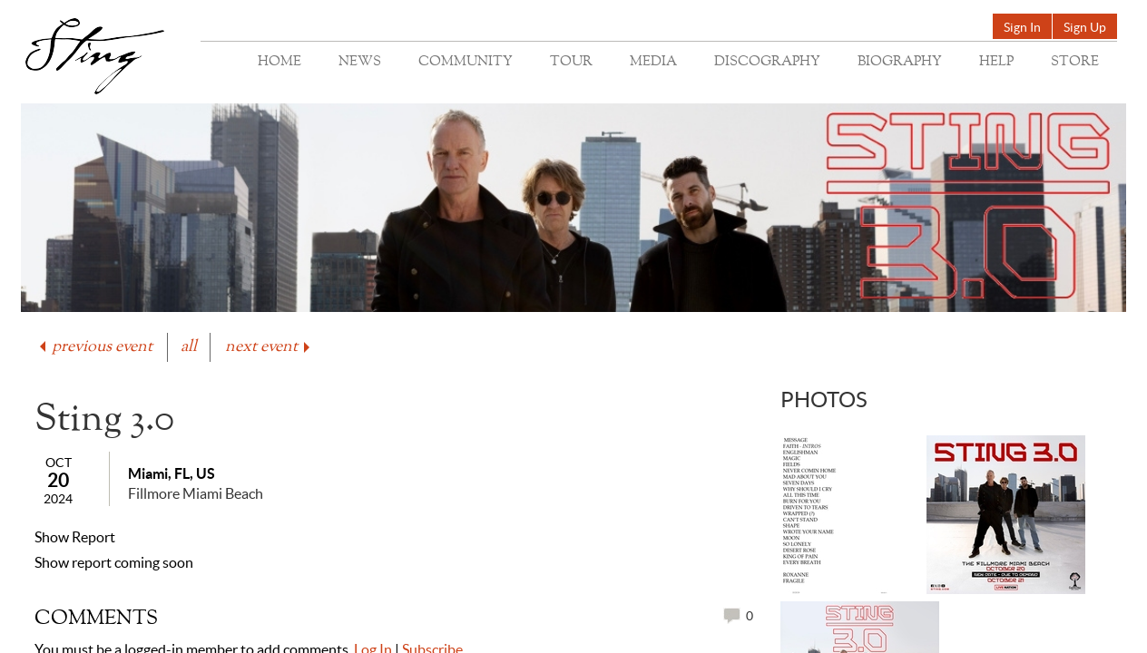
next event (269, 347)
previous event (94, 347)
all (189, 347)
